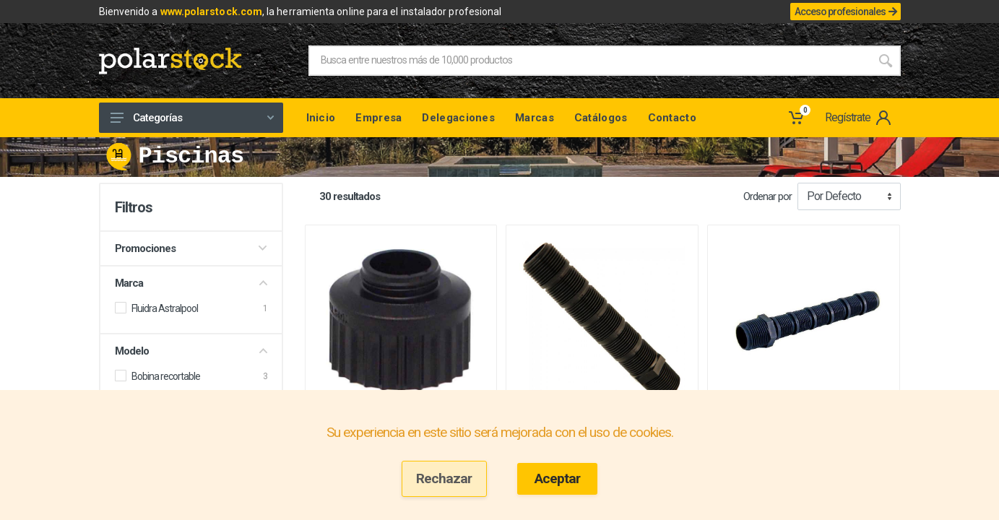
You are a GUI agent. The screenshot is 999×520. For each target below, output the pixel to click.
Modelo (191, 351)
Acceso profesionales (845, 11)
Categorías (192, 117)
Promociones (191, 248)
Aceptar (557, 478)
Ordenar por (767, 196)
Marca (191, 283)
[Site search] (589, 61)
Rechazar (444, 478)
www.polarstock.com (211, 11)
